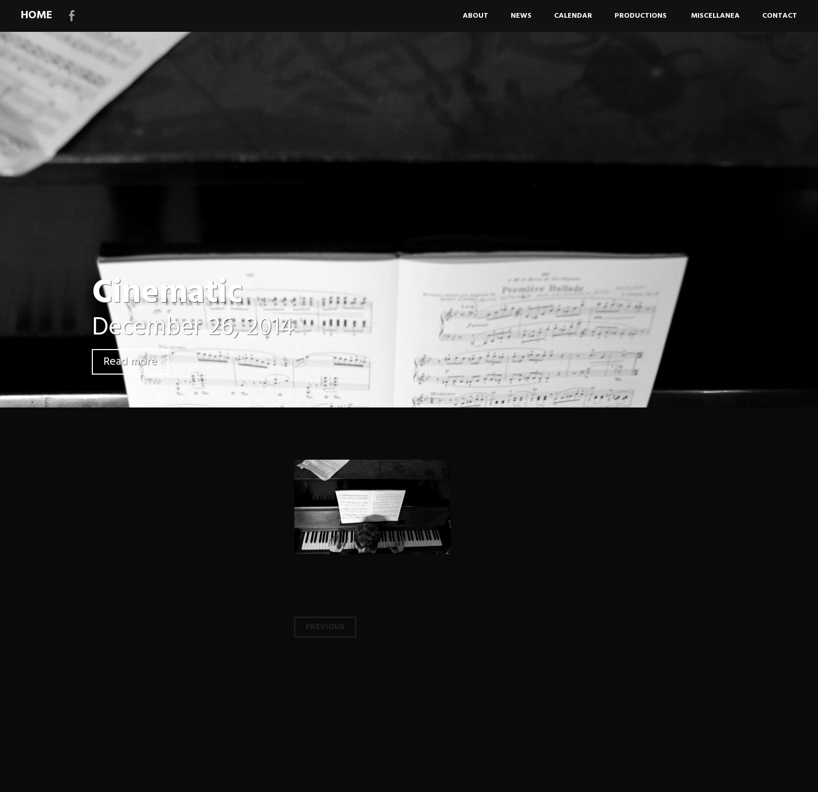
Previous (325, 627)
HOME (36, 15)
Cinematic (167, 293)
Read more (130, 362)
